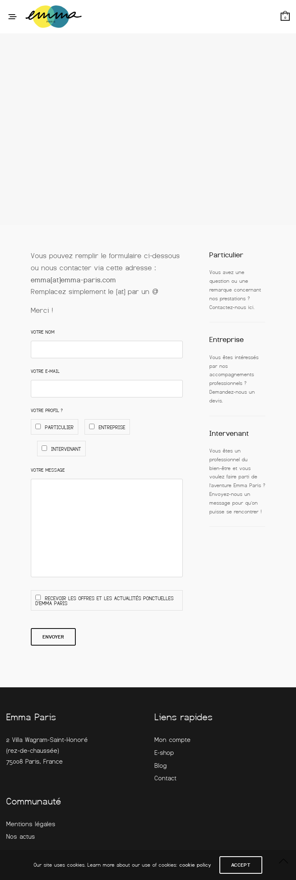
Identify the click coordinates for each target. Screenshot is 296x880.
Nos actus (20, 836)
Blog (160, 765)
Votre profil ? (47, 410)
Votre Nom (43, 331)
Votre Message (48, 470)
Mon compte (172, 740)
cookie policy (195, 865)
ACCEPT (241, 865)
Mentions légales (30, 824)
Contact (165, 778)
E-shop (164, 752)
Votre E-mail (45, 371)
